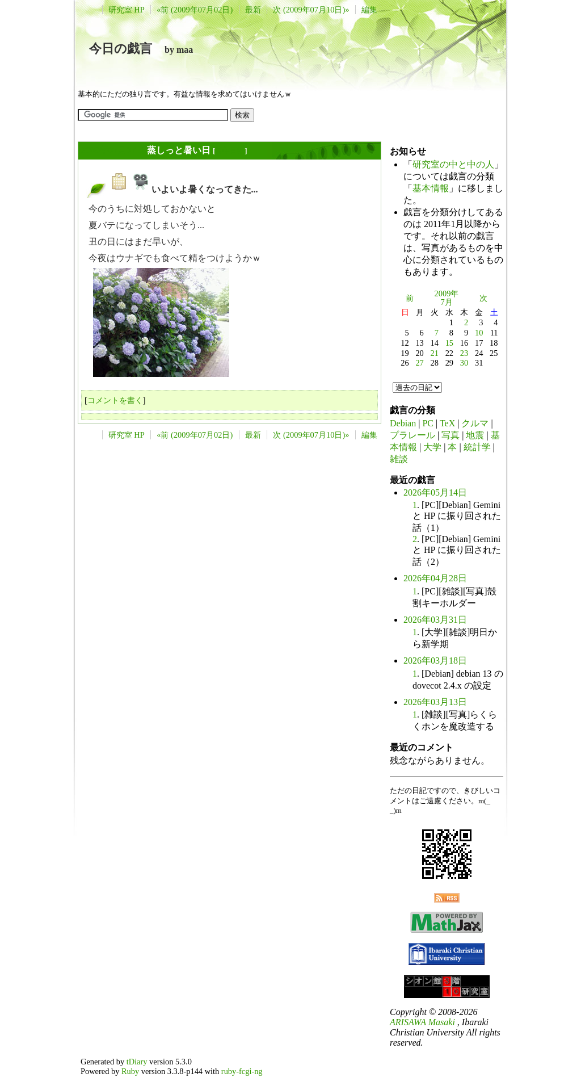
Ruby (130, 1071)
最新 (253, 9)
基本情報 (430, 188)
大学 (432, 447)
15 (449, 342)
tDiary (137, 1061)
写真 (450, 435)
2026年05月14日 (435, 492)
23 (464, 353)
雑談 (399, 459)
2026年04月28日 (435, 578)
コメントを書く (115, 400)
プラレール (412, 435)
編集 (369, 9)
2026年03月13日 (435, 702)
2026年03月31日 (435, 619)
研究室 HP (126, 9)
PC (427, 423)
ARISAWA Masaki (422, 1022)
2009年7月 (447, 298)
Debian (403, 423)
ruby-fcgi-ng (242, 1071)
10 (479, 332)
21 (435, 353)
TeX (447, 423)
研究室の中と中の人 (453, 164)
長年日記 (230, 150)
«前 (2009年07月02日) (195, 9)
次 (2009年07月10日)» (311, 9)
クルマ (475, 423)
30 (464, 362)
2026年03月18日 (435, 660)
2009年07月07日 (113, 150)
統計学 (477, 447)
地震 (475, 435)
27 (419, 362)
